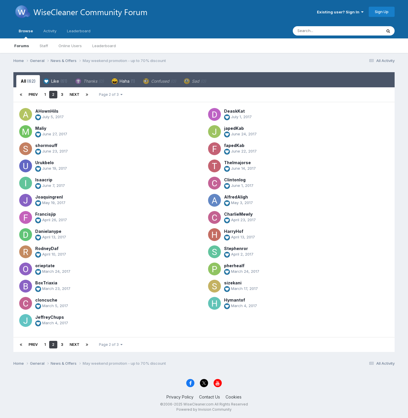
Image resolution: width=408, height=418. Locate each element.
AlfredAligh (236, 196)
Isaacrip (43, 179)
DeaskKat (234, 111)
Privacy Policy (180, 396)
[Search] (321, 31)
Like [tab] (55, 81)
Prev (33, 94)
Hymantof (234, 299)
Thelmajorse (237, 162)
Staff (44, 45)
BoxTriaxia (46, 282)
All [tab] (28, 81)
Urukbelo (44, 162)
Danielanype (48, 231)
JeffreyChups (49, 317)
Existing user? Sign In (340, 12)
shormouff (46, 145)
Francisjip (45, 214)
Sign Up (382, 11)
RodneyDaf (46, 248)
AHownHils (46, 111)
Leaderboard (104, 45)
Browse (26, 33)
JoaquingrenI (49, 196)
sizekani (233, 282)
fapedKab (234, 145)
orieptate (45, 265)
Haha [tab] (123, 81)
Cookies (234, 396)
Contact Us (209, 396)
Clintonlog (235, 179)
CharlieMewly (238, 214)
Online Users (70, 45)
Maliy (40, 128)
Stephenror (236, 248)
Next (74, 94)
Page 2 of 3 (111, 94)
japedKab (234, 128)
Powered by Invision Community (204, 409)
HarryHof (233, 231)
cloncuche (46, 299)
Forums (21, 45)
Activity (49, 31)
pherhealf (234, 265)
